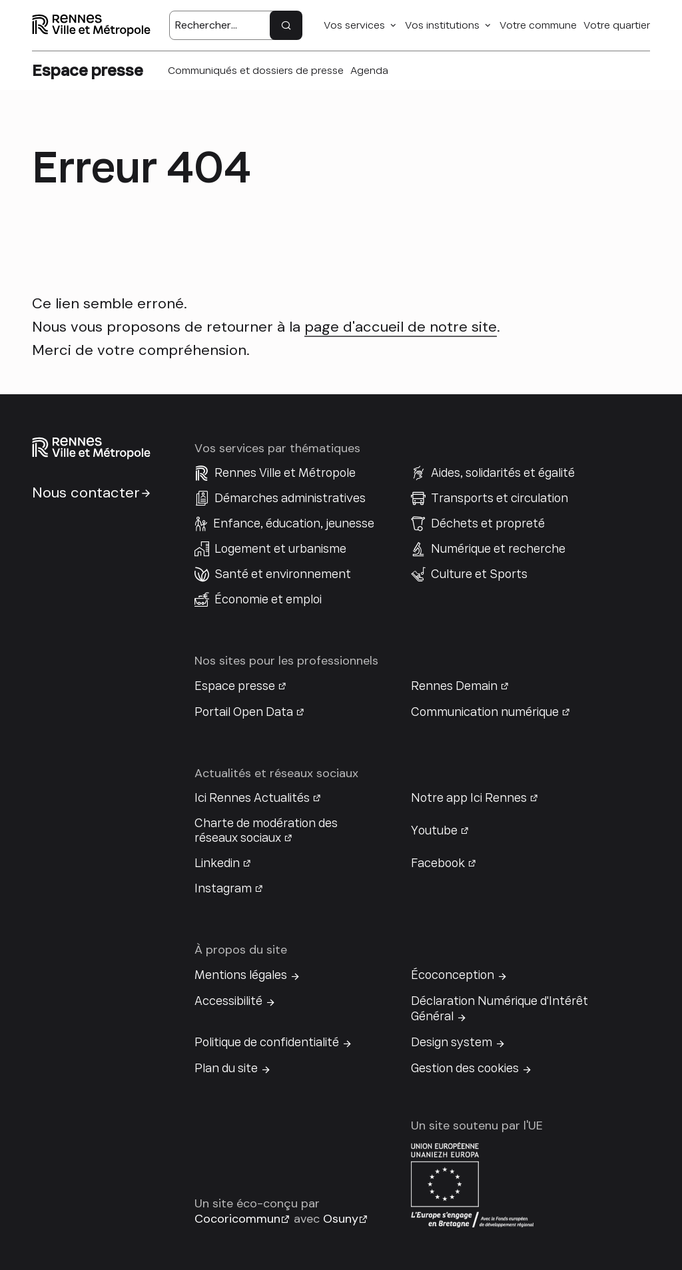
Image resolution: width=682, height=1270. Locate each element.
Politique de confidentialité (266, 1042)
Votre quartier (616, 25)
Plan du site (226, 1068)
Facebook (438, 863)
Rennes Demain (454, 686)
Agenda (369, 71)
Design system (451, 1042)
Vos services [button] (354, 25)
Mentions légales (240, 975)
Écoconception (452, 975)
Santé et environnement (282, 574)
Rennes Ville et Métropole (285, 472)
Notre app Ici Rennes (469, 797)
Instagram (223, 888)
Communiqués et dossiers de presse (256, 71)
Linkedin (217, 863)
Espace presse (234, 686)
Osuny (340, 1219)
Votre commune (538, 25)
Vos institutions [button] (442, 25)
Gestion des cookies (465, 1068)
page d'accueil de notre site (400, 326)
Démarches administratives (290, 498)
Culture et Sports (479, 574)
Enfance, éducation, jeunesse (293, 523)
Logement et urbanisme (280, 548)
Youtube (434, 830)
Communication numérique (485, 712)
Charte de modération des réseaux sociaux (266, 830)
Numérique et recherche (498, 548)
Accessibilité (228, 1001)
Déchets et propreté (488, 523)
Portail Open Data (243, 712)
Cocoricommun (237, 1219)
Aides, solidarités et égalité (503, 472)
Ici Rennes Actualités (252, 797)
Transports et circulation (499, 498)
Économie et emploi (268, 599)
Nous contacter (86, 492)
